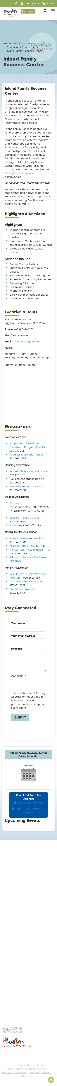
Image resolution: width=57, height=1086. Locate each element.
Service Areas (22, 43)
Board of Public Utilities (24, 517)
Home (7, 43)
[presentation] (28, 685)
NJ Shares (15, 525)
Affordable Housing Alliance (27, 471)
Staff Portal (27, 1076)
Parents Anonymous (22, 589)
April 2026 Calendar (30, 802)
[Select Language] (35, 3)
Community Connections (22, 47)
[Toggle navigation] (53, 11)
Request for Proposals (14, 1072)
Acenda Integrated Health (26, 538)
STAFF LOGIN (29, 11)
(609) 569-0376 (20, 888)
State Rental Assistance (24, 486)
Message (16, 648)
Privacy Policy (17, 1065)
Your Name (18, 623)
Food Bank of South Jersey (26, 454)
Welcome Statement (40, 1072)
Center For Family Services (26, 581)
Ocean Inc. (16, 503)
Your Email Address (23, 636)
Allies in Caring (18, 546)
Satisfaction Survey (35, 1068)
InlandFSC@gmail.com (27, 341)
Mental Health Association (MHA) (30, 549)
